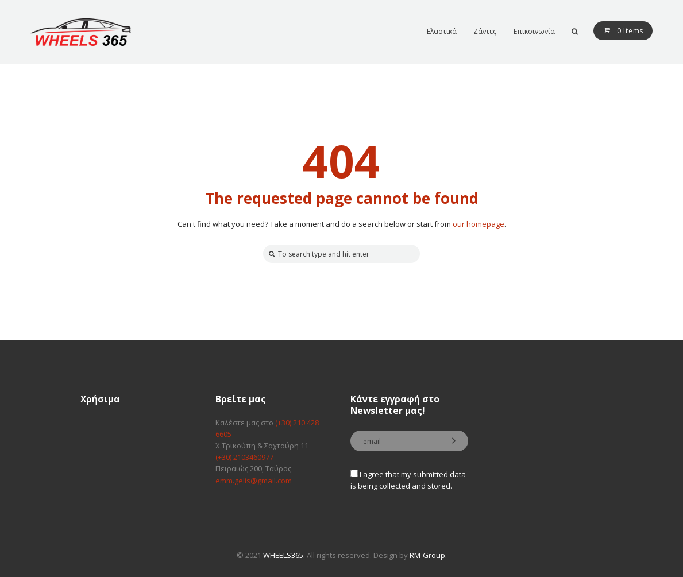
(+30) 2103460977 (244, 457)
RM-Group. (428, 555)
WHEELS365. (284, 555)
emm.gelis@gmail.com (253, 480)
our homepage (478, 224)
